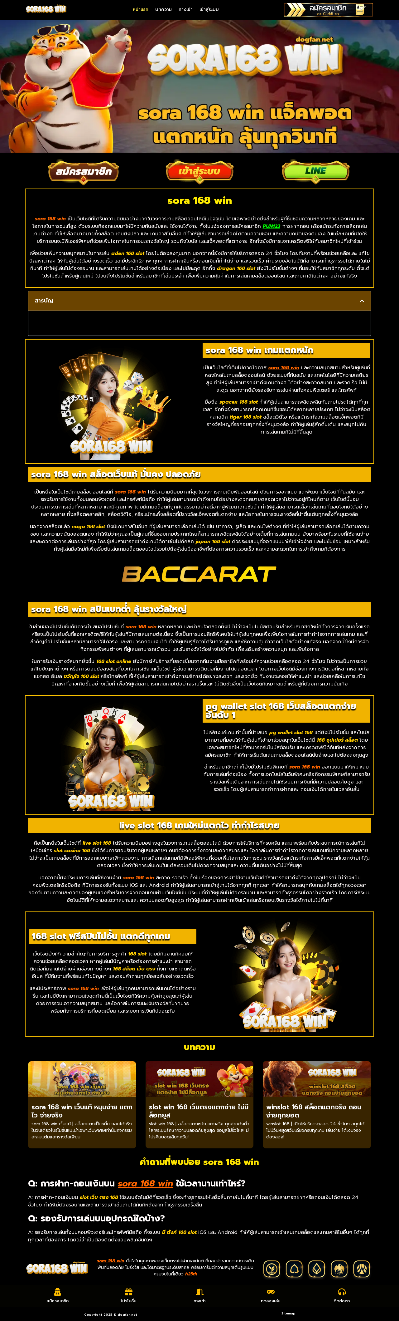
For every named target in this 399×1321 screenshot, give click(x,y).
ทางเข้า (186, 9)
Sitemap (288, 1313)
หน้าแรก (140, 9)
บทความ (163, 9)
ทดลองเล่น (270, 1301)
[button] (361, 300)
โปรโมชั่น (128, 1301)
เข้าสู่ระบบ (209, 9)
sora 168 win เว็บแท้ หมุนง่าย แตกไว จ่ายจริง (81, 1111)
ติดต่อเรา (342, 1301)
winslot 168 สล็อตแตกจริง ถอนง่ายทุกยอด (313, 1111)
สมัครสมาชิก (57, 1301)
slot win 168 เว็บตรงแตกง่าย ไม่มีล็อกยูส (198, 1111)
